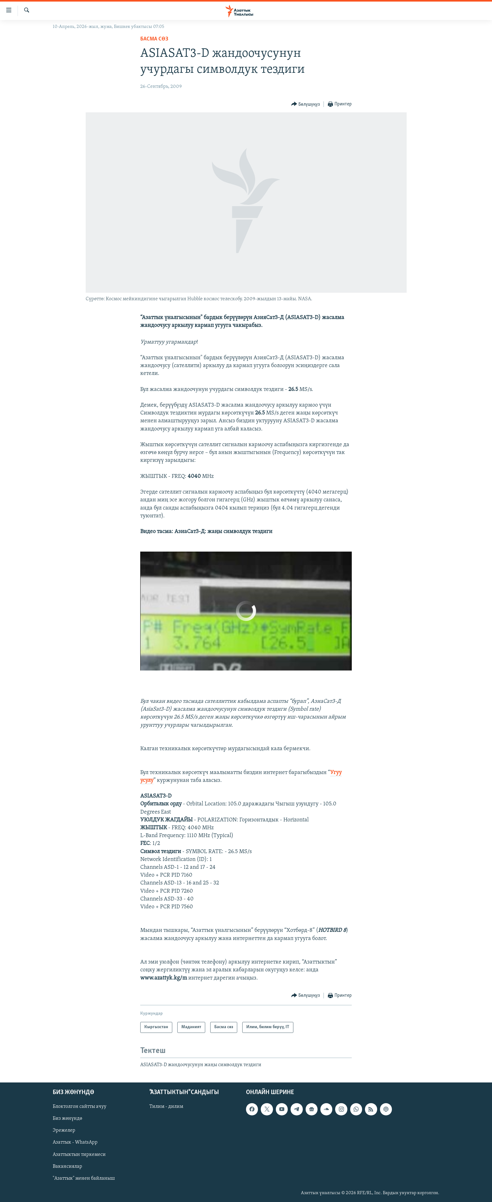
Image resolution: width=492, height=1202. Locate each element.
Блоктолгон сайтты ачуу (79, 1106)
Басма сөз (154, 39)
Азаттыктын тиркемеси (79, 1154)
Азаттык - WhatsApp (75, 1142)
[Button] (305, 104)
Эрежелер (64, 1130)
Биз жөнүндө (67, 1118)
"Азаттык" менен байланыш (84, 1178)
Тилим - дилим (166, 1106)
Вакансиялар (67, 1166)
